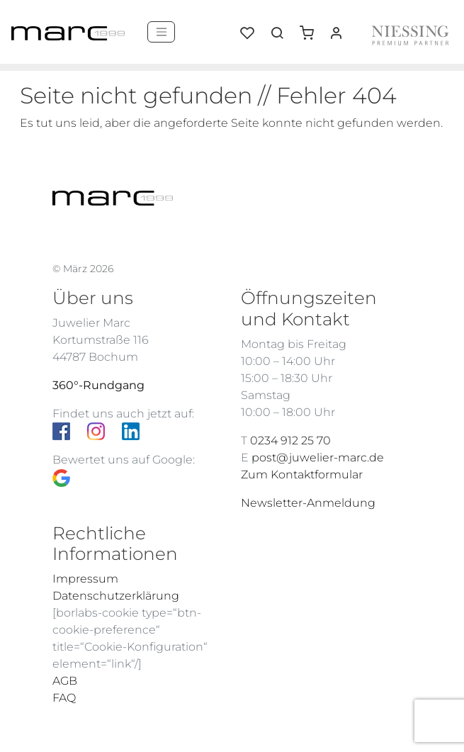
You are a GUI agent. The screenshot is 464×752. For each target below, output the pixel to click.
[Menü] (161, 32)
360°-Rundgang (98, 385)
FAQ (64, 698)
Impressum (85, 578)
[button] (312, 28)
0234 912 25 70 (290, 440)
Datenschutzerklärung (115, 595)
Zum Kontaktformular (302, 474)
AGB (64, 681)
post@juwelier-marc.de (317, 457)
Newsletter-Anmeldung (308, 503)
